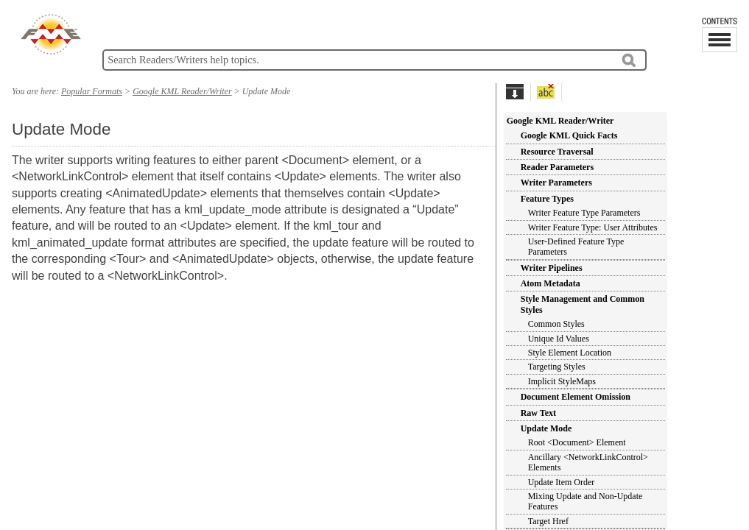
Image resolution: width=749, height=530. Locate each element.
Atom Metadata (550, 283)
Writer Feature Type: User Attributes (593, 227)
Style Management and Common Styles (582, 304)
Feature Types (547, 199)
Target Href (548, 521)
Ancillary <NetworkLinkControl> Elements (588, 462)
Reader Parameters (557, 167)
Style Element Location (569, 352)
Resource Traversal (557, 151)
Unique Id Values (558, 338)
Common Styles (556, 324)
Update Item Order (561, 482)
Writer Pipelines (552, 268)
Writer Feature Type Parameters (584, 213)
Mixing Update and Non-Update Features (585, 501)
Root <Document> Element (577, 442)
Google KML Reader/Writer (560, 121)
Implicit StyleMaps (562, 381)
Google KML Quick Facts (569, 135)
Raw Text (538, 413)
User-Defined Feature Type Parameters (576, 246)
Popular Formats (91, 91)
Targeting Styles (557, 366)
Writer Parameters (556, 182)
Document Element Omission (575, 397)
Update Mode (546, 428)
